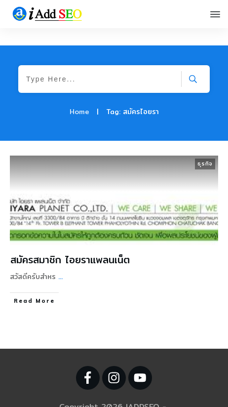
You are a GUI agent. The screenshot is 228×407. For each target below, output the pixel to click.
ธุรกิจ (205, 146)
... (60, 259)
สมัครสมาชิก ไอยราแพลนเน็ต (70, 242)
